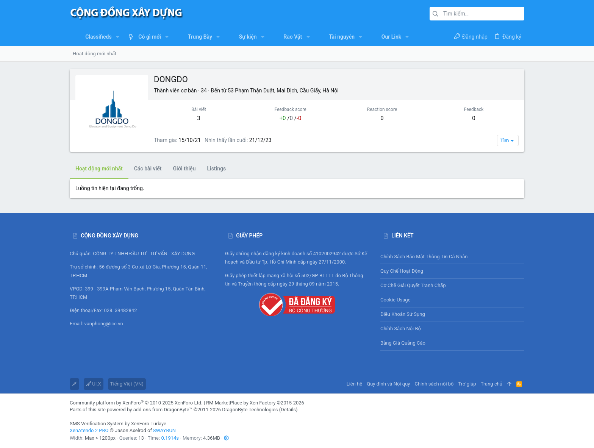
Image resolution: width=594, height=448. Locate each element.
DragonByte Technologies (250, 409)
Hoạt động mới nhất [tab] (99, 168)
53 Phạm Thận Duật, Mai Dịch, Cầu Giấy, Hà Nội (283, 90)
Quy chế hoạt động (452, 271)
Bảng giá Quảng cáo (402, 343)
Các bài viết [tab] (148, 168)
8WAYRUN (164, 430)
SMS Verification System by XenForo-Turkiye (118, 423)
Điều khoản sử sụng (402, 314)
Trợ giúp (467, 384)
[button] (118, 36)
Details (288, 409)
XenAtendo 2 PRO (89, 430)
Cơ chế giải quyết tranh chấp (413, 285)
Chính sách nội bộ (400, 328)
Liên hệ (355, 384)
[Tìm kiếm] (477, 13)
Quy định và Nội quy (388, 384)
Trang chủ (491, 384)
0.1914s (170, 438)
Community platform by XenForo (136, 403)
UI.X (93, 384)
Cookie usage (395, 300)
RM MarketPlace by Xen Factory (255, 403)
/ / (291, 118)
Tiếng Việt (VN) (127, 384)
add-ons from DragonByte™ (162, 409)
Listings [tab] (216, 168)
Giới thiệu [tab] (184, 168)
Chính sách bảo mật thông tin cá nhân (452, 257)
